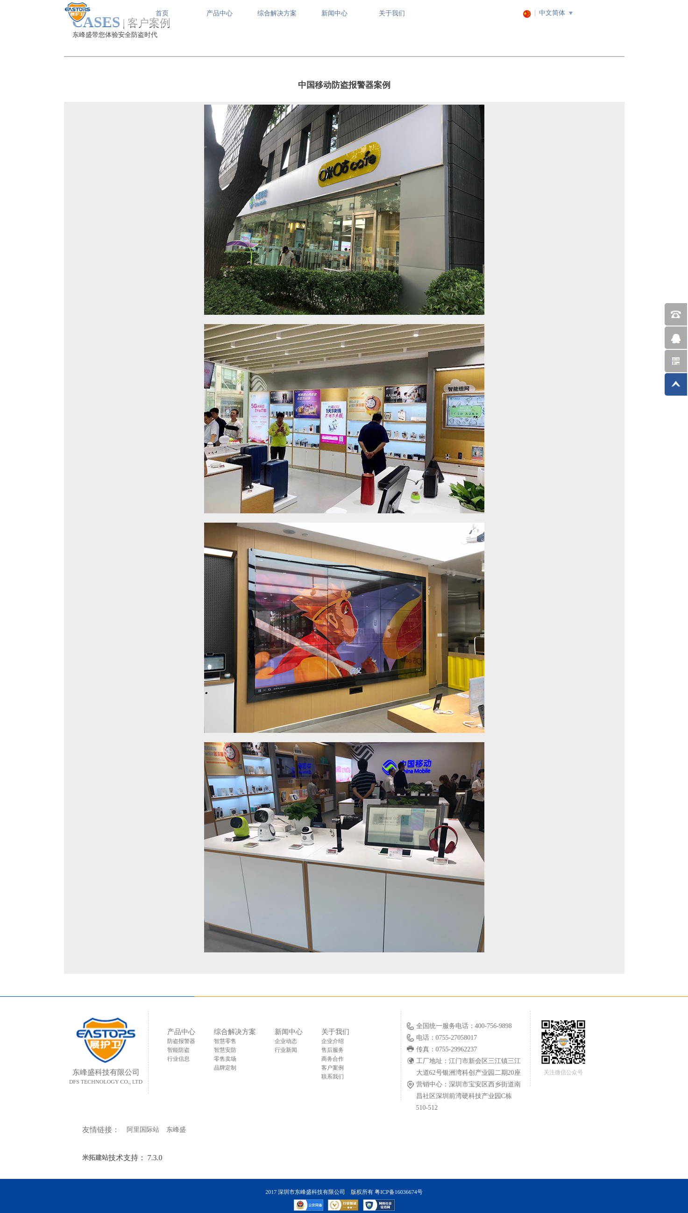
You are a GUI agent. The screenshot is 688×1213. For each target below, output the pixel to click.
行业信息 (178, 1059)
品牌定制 (225, 1067)
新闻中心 (334, 13)
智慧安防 (225, 1050)
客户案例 (332, 1067)
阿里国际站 (143, 1129)
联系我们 (332, 1076)
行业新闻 (286, 1050)
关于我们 (392, 13)
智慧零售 (225, 1041)
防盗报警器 (181, 1041)
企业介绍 (332, 1041)
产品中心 (219, 13)
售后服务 (332, 1050)
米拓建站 (95, 1157)
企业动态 (286, 1041)
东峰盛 (176, 1129)
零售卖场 (225, 1059)
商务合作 (332, 1059)
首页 (162, 13)
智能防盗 (178, 1050)
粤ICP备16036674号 (399, 1192)
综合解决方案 (277, 13)
